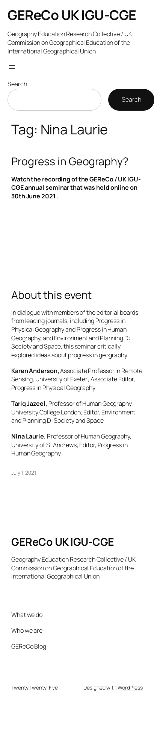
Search (17, 84)
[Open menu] (12, 67)
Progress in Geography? (69, 161)
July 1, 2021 (23, 472)
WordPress (130, 687)
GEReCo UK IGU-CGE (72, 15)
